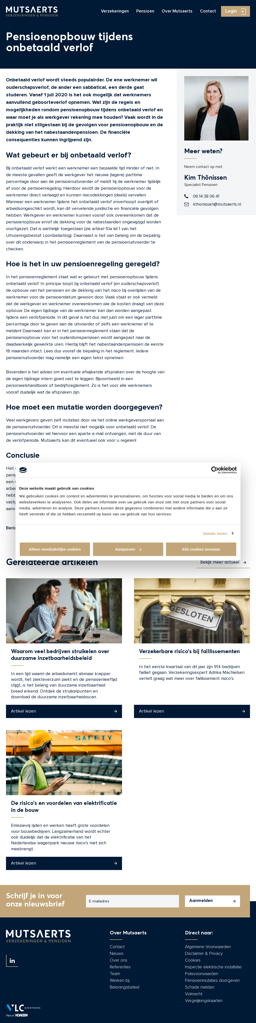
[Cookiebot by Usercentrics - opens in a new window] (215, 470)
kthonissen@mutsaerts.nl (217, 204)
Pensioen (145, 11)
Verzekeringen (115, 11)
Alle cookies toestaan (201, 549)
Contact (208, 11)
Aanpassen (128, 549)
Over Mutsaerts (177, 11)
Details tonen (215, 533)
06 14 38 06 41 (206, 196)
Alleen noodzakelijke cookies (55, 549)
